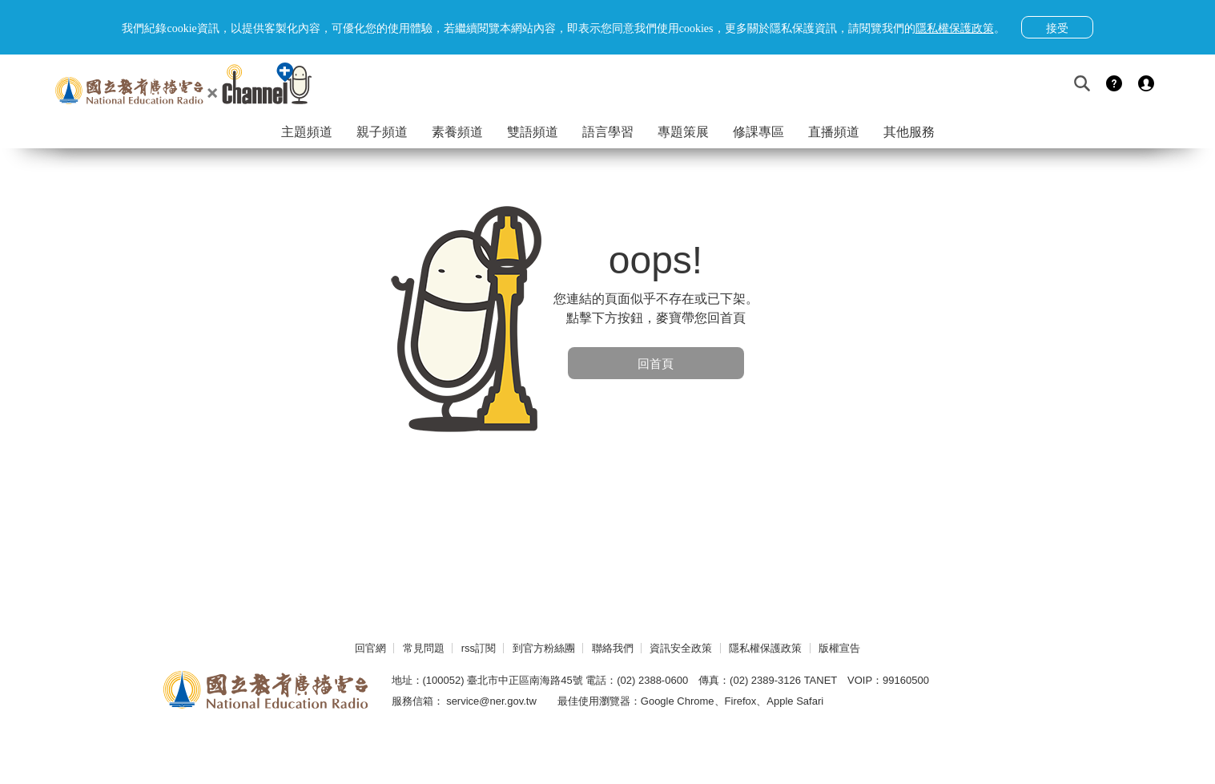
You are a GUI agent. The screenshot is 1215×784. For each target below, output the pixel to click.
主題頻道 (306, 132)
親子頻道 (382, 132)
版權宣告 (839, 648)
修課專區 (758, 132)
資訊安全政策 (681, 648)
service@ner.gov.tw (491, 701)
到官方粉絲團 (544, 648)
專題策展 (683, 132)
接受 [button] (1057, 28)
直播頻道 (833, 132)
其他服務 (909, 132)
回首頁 (656, 363)
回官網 (370, 648)
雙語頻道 (532, 132)
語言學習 (608, 132)
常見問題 (424, 648)
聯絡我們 (613, 648)
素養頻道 (457, 132)
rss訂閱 (478, 648)
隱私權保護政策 (765, 648)
